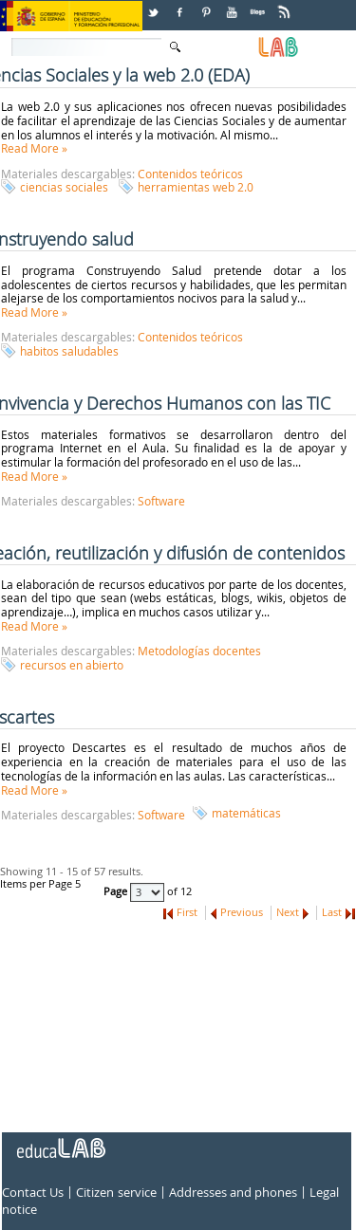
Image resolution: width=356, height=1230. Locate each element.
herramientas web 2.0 (195, 186)
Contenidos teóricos (190, 173)
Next (287, 912)
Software (161, 500)
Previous (241, 912)
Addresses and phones (233, 1193)
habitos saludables (69, 350)
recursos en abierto (71, 664)
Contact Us (33, 1193)
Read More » (34, 148)
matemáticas (246, 812)
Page (116, 891)
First (187, 912)
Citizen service (116, 1193)
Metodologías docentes (199, 650)
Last (332, 912)
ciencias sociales (64, 186)
